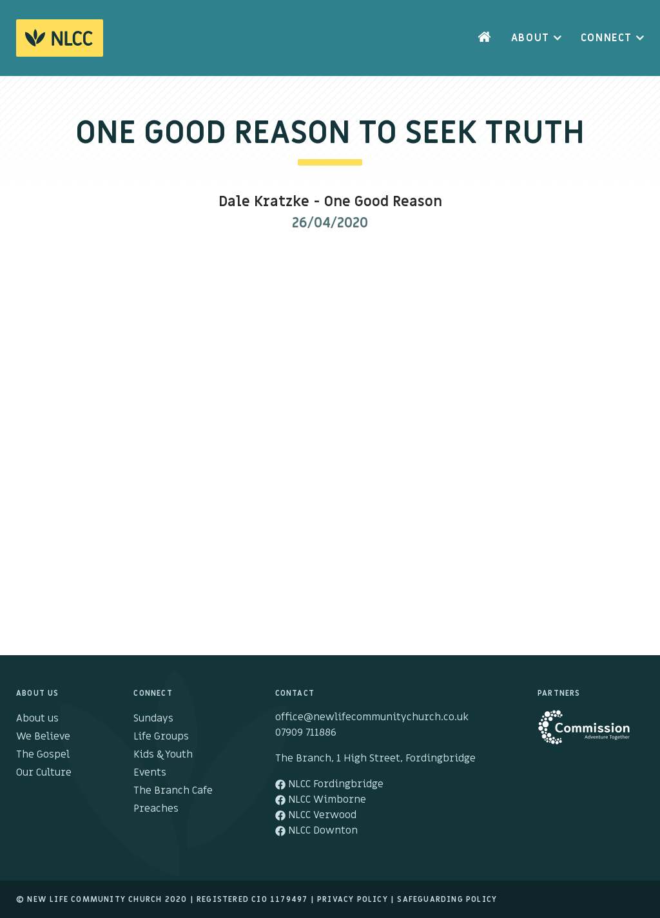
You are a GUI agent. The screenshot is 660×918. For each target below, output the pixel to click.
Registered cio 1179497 (252, 899)
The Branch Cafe (173, 790)
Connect (606, 38)
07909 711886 (305, 732)
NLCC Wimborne (320, 799)
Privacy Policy (352, 899)
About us (37, 718)
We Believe (43, 736)
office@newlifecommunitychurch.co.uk (372, 717)
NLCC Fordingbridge (329, 784)
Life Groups (161, 736)
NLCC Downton (316, 830)
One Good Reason (383, 202)
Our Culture (44, 772)
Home (485, 38)
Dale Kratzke (263, 202)
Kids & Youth (163, 754)
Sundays (153, 718)
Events (149, 772)
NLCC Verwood (315, 815)
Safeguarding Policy (447, 899)
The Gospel (43, 754)
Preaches (156, 808)
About (530, 38)
